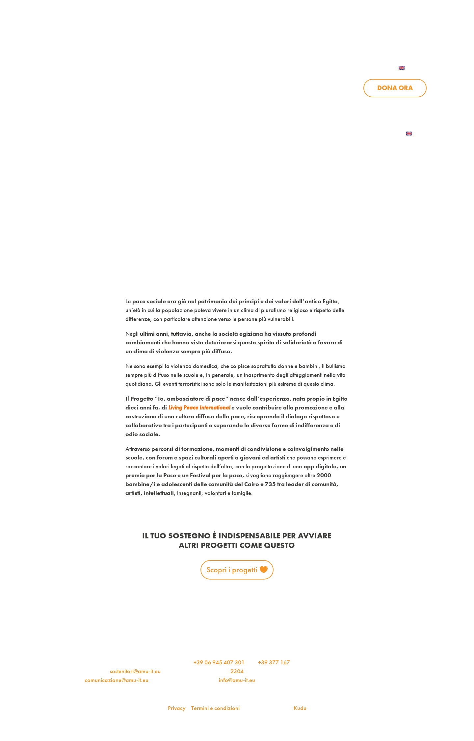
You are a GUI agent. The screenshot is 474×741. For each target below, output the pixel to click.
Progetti (225, 88)
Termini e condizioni (215, 708)
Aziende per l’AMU (326, 105)
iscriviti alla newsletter (275, 33)
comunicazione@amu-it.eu (116, 680)
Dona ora (395, 88)
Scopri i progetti (231, 569)
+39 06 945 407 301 (219, 662)
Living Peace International (199, 407)
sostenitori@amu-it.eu (135, 671)
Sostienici (323, 88)
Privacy (177, 708)
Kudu (300, 708)
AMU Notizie (203, 33)
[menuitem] (410, 67)
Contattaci (408, 33)
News (272, 88)
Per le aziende (348, 33)
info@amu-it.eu (237, 680)
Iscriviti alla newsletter (362, 133)
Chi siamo (169, 88)
